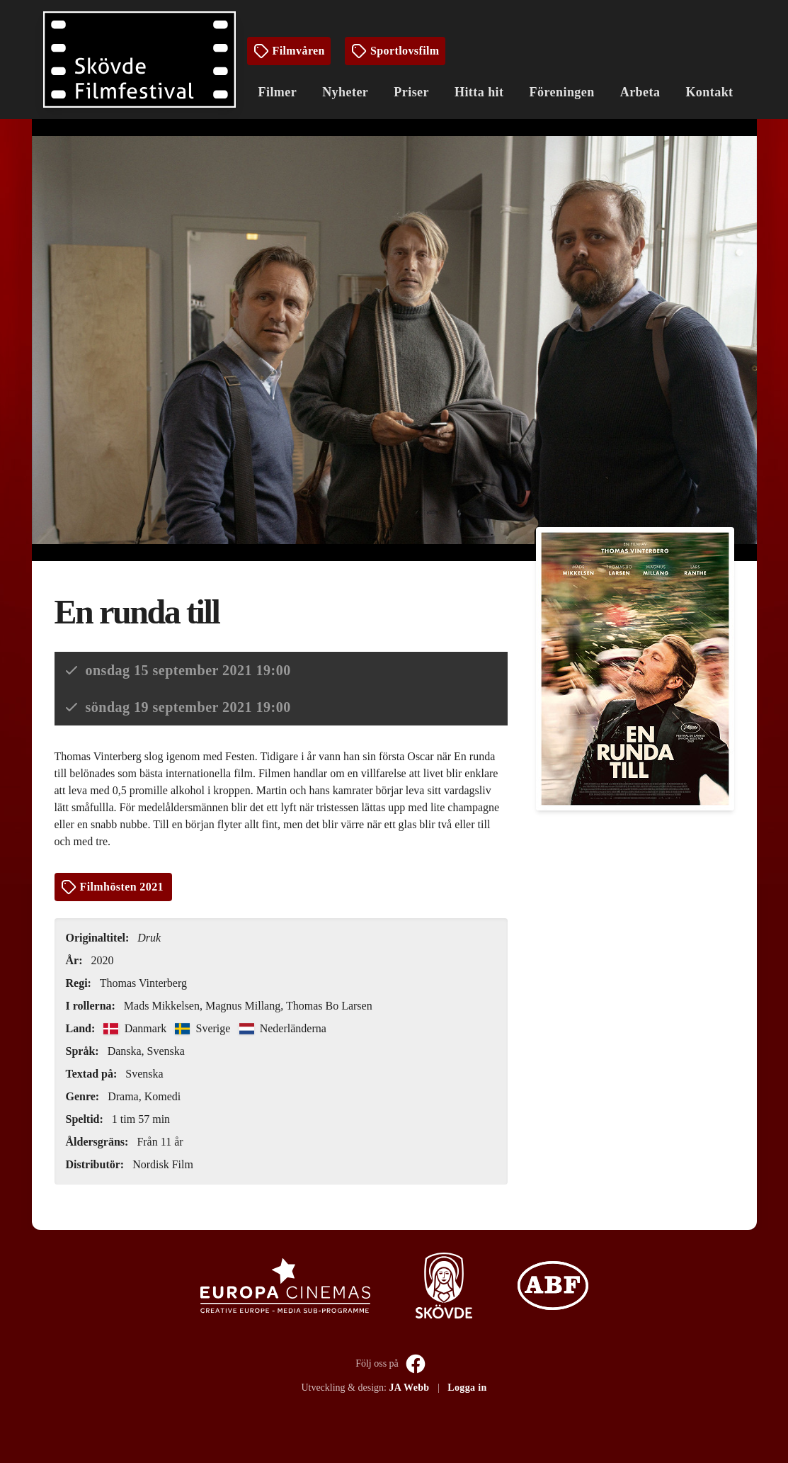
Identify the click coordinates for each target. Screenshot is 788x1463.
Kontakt (709, 92)
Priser (411, 92)
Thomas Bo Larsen (329, 1006)
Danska (125, 1051)
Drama (123, 1096)
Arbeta (640, 92)
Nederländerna (282, 1028)
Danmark (136, 1028)
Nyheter (345, 92)
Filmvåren (289, 51)
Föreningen (562, 92)
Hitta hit (479, 92)
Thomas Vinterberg (143, 983)
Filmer (277, 92)
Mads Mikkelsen (162, 1006)
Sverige (204, 1028)
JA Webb (409, 1387)
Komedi (162, 1096)
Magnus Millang (242, 1006)
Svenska (166, 1051)
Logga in (466, 1387)
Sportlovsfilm (395, 51)
